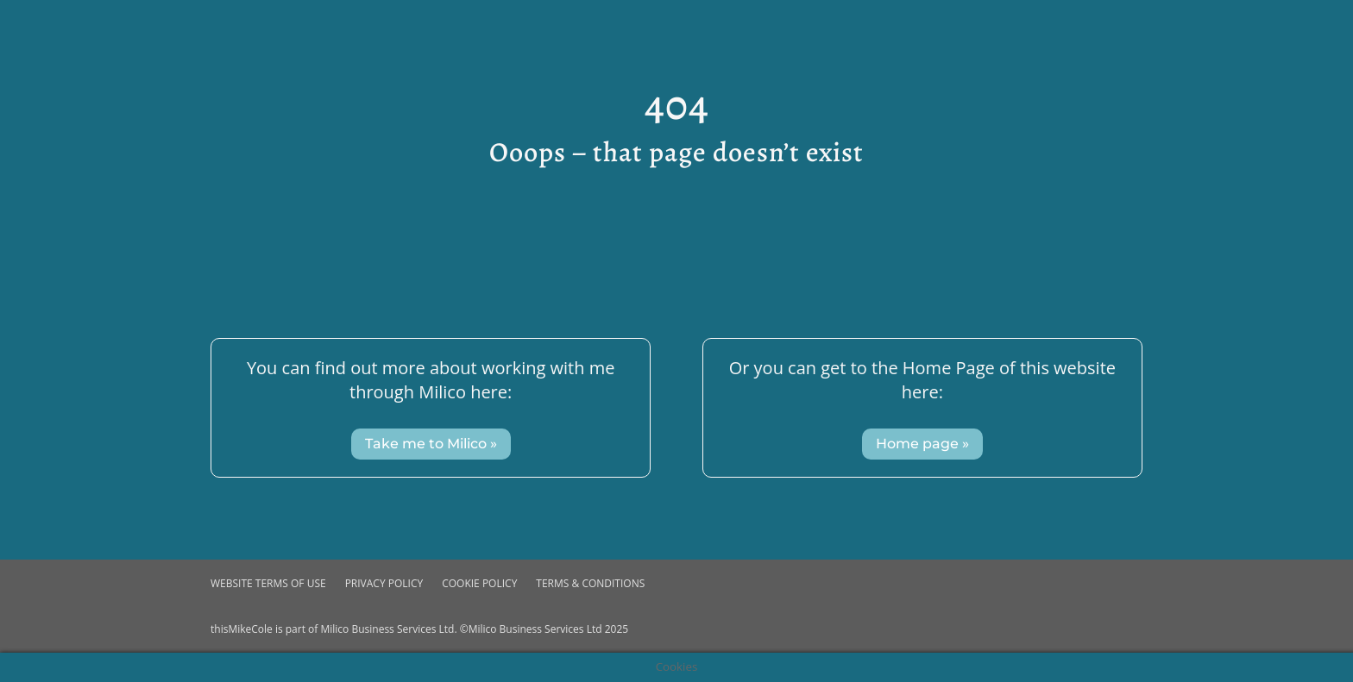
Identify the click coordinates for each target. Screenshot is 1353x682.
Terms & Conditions (590, 583)
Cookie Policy (479, 583)
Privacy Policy (384, 583)
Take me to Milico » (431, 443)
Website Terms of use (268, 583)
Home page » (922, 443)
